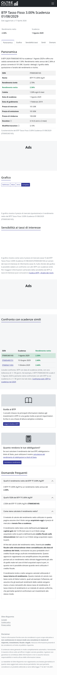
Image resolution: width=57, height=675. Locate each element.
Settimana (5, 185)
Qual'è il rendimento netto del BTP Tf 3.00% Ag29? (24, 481)
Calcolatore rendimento (12, 462)
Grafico (19, 42)
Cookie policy (6, 622)
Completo (25, 185)
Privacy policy (6, 625)
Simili (43, 42)
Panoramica (8, 42)
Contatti (4, 620)
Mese (13, 185)
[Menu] (53, 3)
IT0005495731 (7, 360)
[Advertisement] (28, 156)
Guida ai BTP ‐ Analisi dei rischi (41, 273)
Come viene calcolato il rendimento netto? (21, 511)
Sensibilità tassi (32, 42)
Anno (18, 185)
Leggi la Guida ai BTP (11, 424)
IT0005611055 (7, 365)
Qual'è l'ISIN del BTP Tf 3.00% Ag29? (18, 497)
